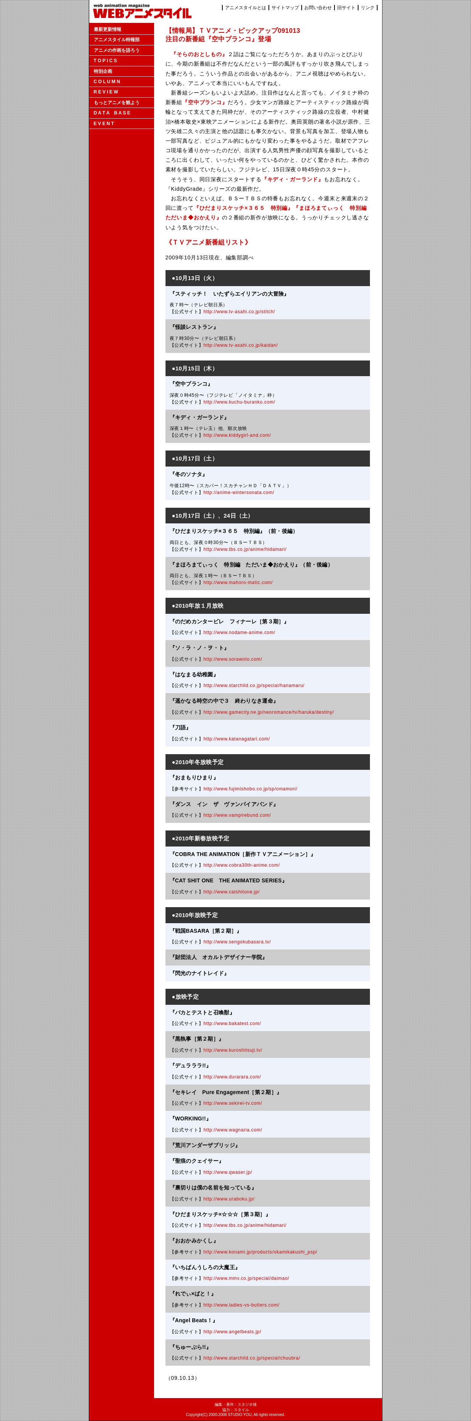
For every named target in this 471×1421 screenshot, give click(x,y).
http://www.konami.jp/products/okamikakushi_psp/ (261, 1252)
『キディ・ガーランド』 (293, 179)
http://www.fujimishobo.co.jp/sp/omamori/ (250, 789)
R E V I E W (106, 92)
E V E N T (104, 123)
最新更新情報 (107, 29)
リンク (368, 7)
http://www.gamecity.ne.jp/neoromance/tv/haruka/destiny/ (269, 712)
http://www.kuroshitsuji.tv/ (233, 1050)
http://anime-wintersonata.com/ (239, 492)
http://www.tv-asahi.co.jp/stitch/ (239, 311)
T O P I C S (105, 60)
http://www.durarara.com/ (232, 1077)
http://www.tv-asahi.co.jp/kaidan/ (241, 345)
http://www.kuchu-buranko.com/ (239, 402)
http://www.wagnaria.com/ (233, 1130)
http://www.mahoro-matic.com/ (238, 582)
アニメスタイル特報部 (117, 39)
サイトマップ (285, 7)
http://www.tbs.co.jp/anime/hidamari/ (245, 549)
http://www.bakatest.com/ (232, 1023)
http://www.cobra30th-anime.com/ (242, 865)
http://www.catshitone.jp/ (232, 892)
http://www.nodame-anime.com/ (239, 632)
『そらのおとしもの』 (199, 54)
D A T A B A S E (112, 113)
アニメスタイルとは (245, 7)
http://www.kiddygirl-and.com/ (237, 435)
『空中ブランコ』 (205, 102)
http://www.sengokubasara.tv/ (237, 942)
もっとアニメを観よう (117, 102)
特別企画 (103, 71)
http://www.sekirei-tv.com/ (233, 1103)
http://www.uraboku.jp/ (229, 1199)
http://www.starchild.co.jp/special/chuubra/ (252, 1358)
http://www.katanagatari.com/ (237, 739)
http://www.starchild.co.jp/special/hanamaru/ (254, 685)
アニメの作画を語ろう (117, 50)
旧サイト (346, 7)
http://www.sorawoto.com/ (233, 659)
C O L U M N (107, 81)
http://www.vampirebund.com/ (237, 815)
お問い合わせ (318, 7)
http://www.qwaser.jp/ (228, 1172)
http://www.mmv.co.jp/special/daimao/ (246, 1278)
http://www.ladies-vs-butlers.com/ (242, 1305)
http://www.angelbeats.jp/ (232, 1331)
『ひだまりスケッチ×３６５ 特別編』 (243, 208)
